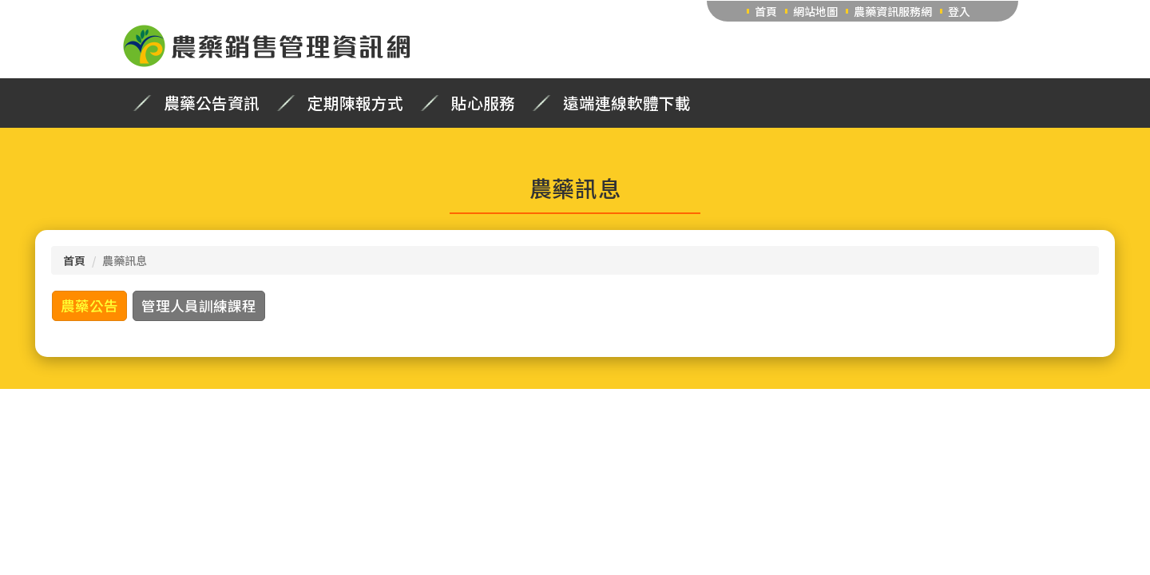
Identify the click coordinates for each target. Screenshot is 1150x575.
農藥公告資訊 (212, 103)
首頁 (766, 11)
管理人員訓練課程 (198, 305)
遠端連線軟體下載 (627, 103)
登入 (959, 11)
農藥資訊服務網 (893, 11)
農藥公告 (89, 305)
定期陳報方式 (355, 103)
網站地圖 (815, 11)
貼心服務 (483, 103)
